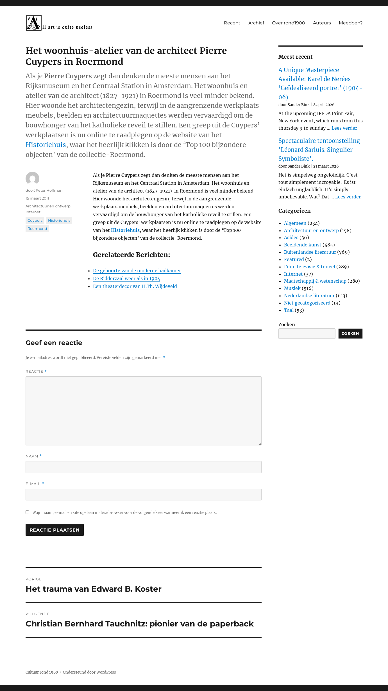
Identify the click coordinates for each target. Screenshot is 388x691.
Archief (256, 23)
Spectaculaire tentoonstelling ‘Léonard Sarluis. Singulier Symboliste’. (319, 150)
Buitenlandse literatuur (310, 252)
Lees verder (344, 128)
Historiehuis (46, 145)
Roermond (37, 228)
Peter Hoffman (49, 190)
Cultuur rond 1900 (42, 672)
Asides (291, 237)
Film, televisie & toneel (309, 266)
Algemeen (295, 223)
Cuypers (35, 220)
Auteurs (322, 23)
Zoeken (286, 324)
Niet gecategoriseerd (307, 303)
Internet (33, 212)
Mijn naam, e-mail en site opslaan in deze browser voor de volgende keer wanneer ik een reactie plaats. (125, 512)
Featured (294, 259)
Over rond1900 (288, 23)
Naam (34, 456)
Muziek (292, 288)
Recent (232, 23)
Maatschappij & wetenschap (315, 281)
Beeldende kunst (302, 245)
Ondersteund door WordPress (89, 672)
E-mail (35, 483)
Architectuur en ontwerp (48, 206)
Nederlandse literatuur (309, 295)
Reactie (36, 371)
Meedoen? (351, 23)
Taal (289, 310)
